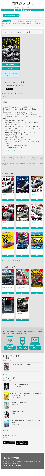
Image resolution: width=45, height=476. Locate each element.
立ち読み (10, 68)
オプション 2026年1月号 (22, 222)
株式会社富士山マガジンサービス (16, 463)
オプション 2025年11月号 (7, 250)
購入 (8, 200)
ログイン (6, 7)
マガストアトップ (8, 32)
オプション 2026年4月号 (22, 194)
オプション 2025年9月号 (36, 250)
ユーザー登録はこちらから (22, 10)
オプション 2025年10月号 (22, 250)
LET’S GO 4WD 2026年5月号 (36, 288)
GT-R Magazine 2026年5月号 (7, 314)
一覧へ (5, 374)
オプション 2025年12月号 (36, 222)
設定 (28, 7)
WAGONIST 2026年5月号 (22, 313)
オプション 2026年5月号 (7, 194)
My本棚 (17, 7)
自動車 (4, 96)
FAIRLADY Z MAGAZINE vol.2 (7, 288)
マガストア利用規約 (8, 461)
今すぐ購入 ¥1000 (11, 64)
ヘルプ (38, 7)
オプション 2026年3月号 (36, 194)
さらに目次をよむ (9, 151)
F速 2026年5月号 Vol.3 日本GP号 (22, 288)
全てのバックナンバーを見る (11, 260)
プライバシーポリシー (21, 461)
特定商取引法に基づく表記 (34, 461)
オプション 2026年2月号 (7, 222)
